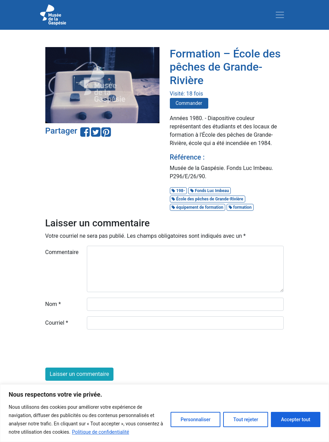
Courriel (56, 322)
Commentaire (62, 252)
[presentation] (97, 348)
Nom (53, 304)
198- (178, 190)
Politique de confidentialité (100, 432)
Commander (189, 103)
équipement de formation (197, 207)
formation (240, 207)
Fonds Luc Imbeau (209, 190)
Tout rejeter (245, 419)
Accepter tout (295, 419)
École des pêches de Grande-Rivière (207, 199)
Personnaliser (195, 419)
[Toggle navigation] (280, 14)
